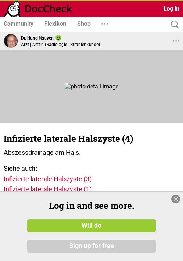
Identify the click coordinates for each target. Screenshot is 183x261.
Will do (91, 225)
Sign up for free (91, 246)
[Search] (173, 24)
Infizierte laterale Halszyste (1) (48, 189)
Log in (171, 8)
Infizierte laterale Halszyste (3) (48, 179)
